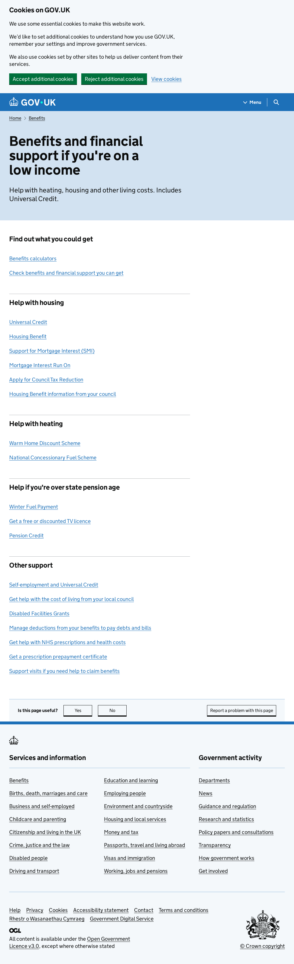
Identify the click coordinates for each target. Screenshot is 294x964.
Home (15, 118)
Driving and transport (34, 871)
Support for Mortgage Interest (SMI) (51, 351)
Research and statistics (226, 819)
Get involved (213, 871)
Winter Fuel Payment (33, 506)
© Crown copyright (262, 946)
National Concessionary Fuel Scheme (52, 457)
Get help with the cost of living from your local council (71, 599)
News (205, 793)
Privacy (34, 910)
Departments (214, 780)
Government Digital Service (122, 918)
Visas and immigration (129, 858)
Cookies (58, 910)
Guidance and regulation (227, 806)
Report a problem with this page (241, 710)
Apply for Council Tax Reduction (46, 379)
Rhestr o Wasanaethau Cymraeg (46, 918)
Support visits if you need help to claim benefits (64, 671)
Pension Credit (26, 535)
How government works (226, 858)
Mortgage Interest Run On (39, 365)
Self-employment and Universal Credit (53, 584)
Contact (143, 910)
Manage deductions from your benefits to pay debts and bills (80, 628)
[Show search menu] (276, 102)
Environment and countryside (138, 806)
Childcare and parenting (37, 819)
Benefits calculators (33, 258)
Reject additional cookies (114, 79)
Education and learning (131, 780)
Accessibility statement (101, 910)
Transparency (215, 845)
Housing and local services (135, 819)
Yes (83, 710)
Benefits (37, 118)
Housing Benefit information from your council (62, 394)
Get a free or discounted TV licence (50, 521)
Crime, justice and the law (39, 845)
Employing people (125, 793)
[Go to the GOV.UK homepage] (32, 102)
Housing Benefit (28, 336)
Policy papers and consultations (236, 832)
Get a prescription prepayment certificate (58, 656)
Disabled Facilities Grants (39, 613)
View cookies (166, 79)
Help (15, 910)
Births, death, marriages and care (48, 793)
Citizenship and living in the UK (45, 832)
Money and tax (121, 832)
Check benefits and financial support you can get (66, 273)
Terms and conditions (183, 910)
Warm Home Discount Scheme (44, 443)
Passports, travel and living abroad (144, 845)
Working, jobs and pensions (136, 871)
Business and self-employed (42, 806)
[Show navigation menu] (252, 102)
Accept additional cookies (43, 79)
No (118, 710)
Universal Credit (28, 322)
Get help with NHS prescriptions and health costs (67, 642)
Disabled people (28, 858)
